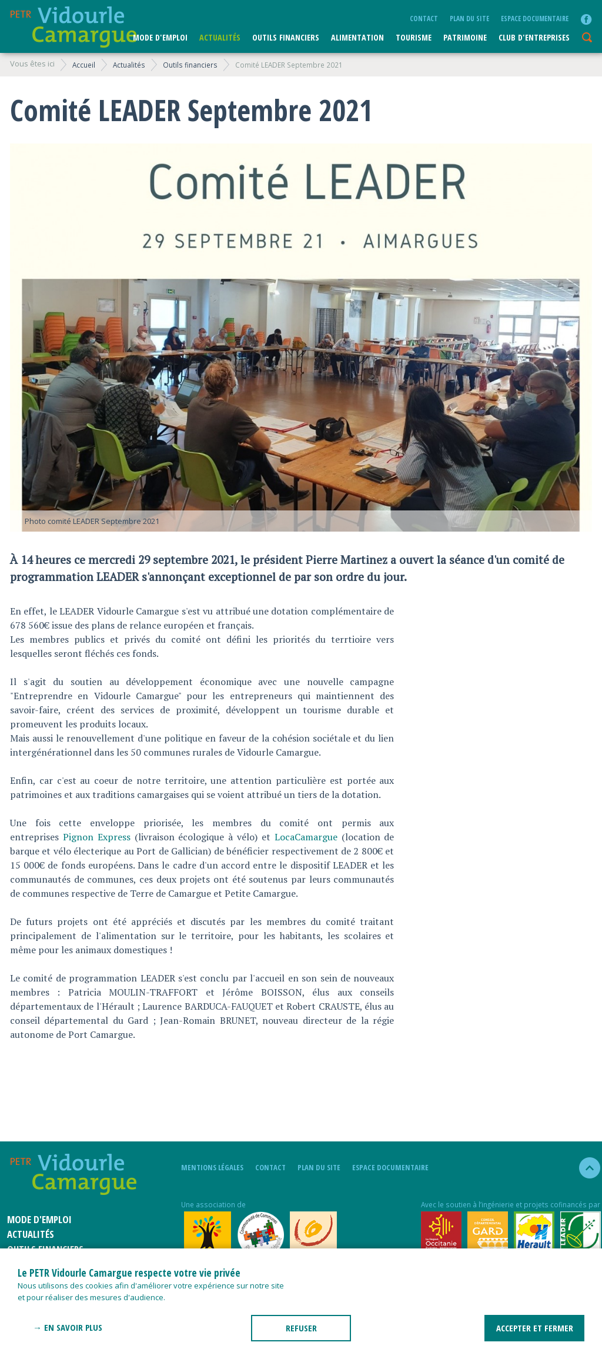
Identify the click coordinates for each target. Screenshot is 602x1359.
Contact (424, 18)
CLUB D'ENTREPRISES (534, 37)
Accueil (83, 64)
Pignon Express (97, 836)
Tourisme (414, 37)
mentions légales (212, 1167)
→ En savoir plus (67, 1327)
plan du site (469, 18)
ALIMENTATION (357, 37)
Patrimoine (465, 37)
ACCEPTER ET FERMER (534, 1328)
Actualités (219, 37)
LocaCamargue (306, 836)
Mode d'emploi (160, 37)
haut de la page (584, 1168)
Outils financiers (285, 37)
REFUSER (301, 1328)
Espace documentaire (534, 18)
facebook (586, 19)
